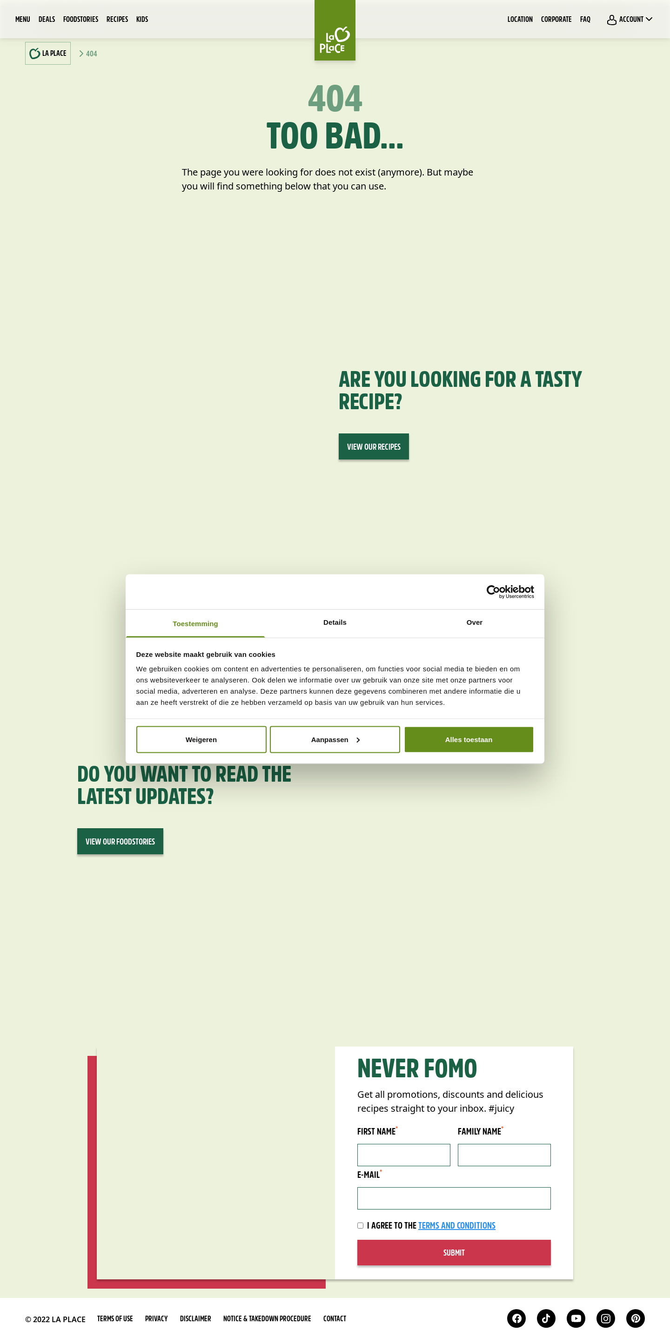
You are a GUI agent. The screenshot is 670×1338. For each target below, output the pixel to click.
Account (630, 20)
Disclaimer (195, 1319)
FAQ (585, 20)
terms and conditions (457, 1226)
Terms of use (115, 1319)
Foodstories (80, 20)
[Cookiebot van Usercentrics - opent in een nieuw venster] (493, 592)
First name (377, 1132)
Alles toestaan (469, 739)
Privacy (156, 1319)
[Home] (335, 30)
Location (520, 20)
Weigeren (201, 739)
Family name (480, 1132)
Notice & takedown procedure (267, 1319)
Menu (22, 20)
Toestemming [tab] (195, 624)
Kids (142, 20)
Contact (334, 1319)
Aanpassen (335, 739)
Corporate (556, 20)
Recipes (117, 20)
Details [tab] (335, 622)
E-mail (369, 1175)
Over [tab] (475, 622)
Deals (47, 20)
